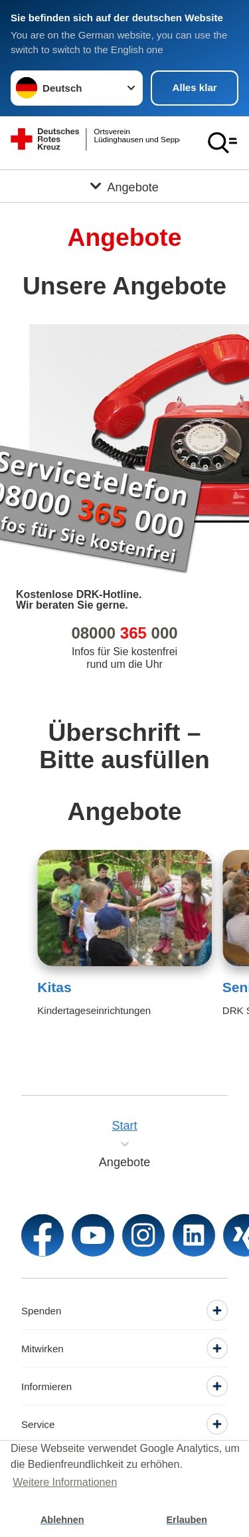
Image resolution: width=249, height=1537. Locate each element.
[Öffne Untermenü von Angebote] (124, 186)
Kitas (54, 987)
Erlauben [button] (186, 1519)
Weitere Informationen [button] (65, 1482)
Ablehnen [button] (62, 1519)
